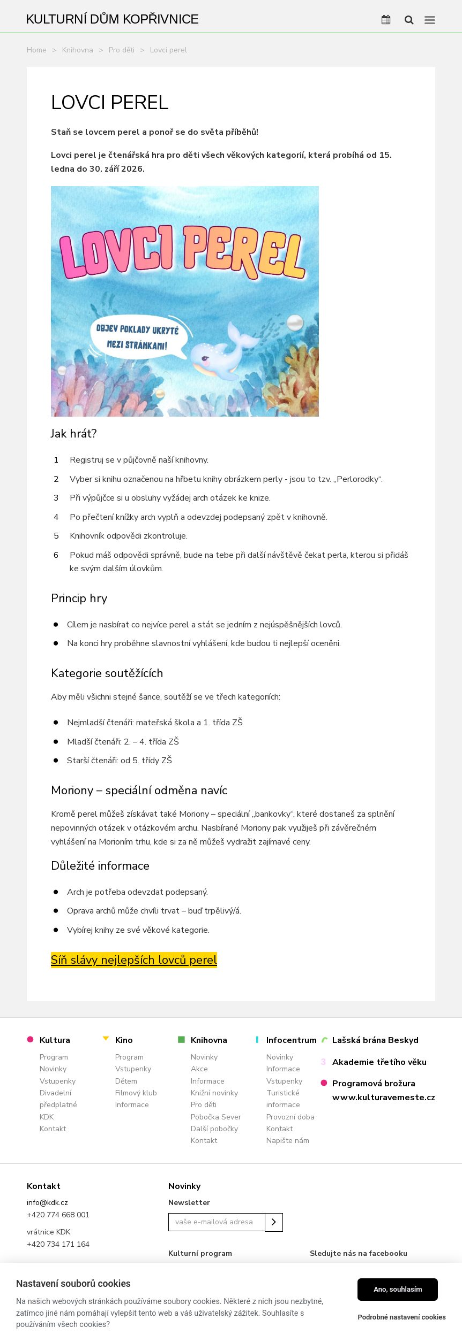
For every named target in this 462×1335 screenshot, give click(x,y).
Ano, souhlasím (398, 1289)
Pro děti (122, 50)
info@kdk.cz (47, 1203)
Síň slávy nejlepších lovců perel (134, 960)
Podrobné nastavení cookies (401, 1317)
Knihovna (77, 50)
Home (37, 50)
